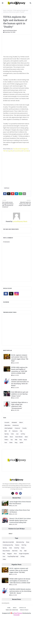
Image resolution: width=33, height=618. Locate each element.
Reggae (9, 553)
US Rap (22, 556)
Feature (17, 545)
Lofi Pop (23, 434)
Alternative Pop (20, 542)
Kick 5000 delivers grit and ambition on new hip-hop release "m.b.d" (19, 394)
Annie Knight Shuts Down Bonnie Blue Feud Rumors (20, 502)
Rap (21, 439)
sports (21, 442)
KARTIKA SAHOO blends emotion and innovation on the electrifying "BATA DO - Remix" (20, 382)
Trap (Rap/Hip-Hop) (12, 556)
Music (11, 437)
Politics (6, 439)
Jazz (17, 434)
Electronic (15, 431)
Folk (21, 431)
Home (4, 10)
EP (9, 431)
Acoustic (7, 422)
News (26, 437)
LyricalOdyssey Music (11, 30)
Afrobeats (14, 422)
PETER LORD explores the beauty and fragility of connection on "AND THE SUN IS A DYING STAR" (19, 370)
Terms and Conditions (12, 610)
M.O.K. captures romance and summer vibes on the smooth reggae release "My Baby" (19, 358)
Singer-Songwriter (24, 553)
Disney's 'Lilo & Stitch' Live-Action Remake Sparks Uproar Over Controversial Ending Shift (20, 520)
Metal (6, 437)
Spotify (10, 151)
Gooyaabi (16, 615)
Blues (27, 542)
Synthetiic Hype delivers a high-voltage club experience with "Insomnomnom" (19, 405)
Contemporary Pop (8, 545)
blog (16, 442)
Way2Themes (18, 613)
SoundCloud (18, 151)
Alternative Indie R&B (8, 542)
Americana (16, 425)
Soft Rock (9, 10)
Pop (12, 439)
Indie (12, 434)
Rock (25, 439)
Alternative (7, 425)
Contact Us (22, 607)
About (14, 607)
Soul (6, 442)
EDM (6, 431)
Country (24, 428)
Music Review (19, 437)
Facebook (16, 149)
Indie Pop (16, 548)
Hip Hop (7, 434)
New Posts (15, 550)
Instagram (24, 149)
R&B (16, 439)
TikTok (5, 151)
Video (10, 442)
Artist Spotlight (8, 428)
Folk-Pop (24, 545)
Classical (17, 428)
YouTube (26, 151)
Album (21, 422)
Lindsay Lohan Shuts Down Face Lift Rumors (19, 511)
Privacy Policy (24, 610)
